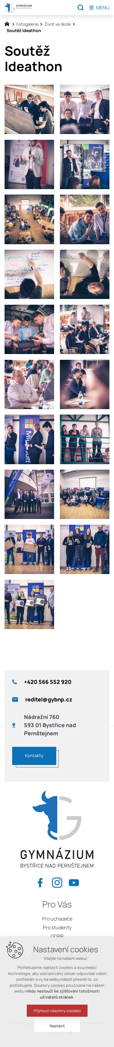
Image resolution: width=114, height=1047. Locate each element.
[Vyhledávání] (81, 8)
